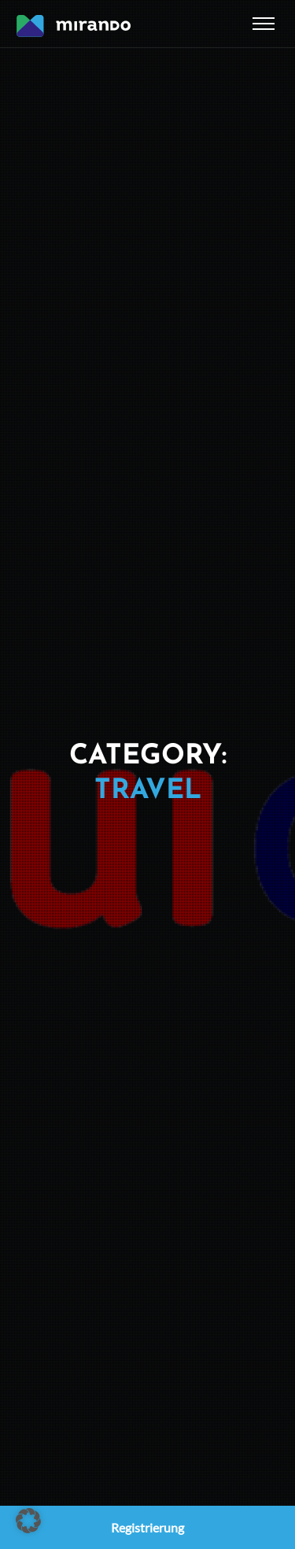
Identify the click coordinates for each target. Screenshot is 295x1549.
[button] (28, 1520)
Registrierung (147, 1527)
